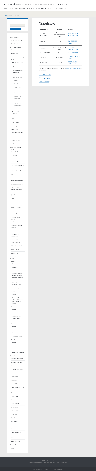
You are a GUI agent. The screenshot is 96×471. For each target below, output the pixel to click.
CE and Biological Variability (17, 246)
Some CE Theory (15, 249)
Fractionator (14, 380)
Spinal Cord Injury (16, 288)
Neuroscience (14, 267)
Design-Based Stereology (16, 40)
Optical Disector (17, 83)
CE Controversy (14, 253)
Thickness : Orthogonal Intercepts (17, 112)
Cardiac (12, 261)
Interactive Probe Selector (16, 213)
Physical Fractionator (15, 418)
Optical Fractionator (15, 403)
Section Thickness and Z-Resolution (16, 226)
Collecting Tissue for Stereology (15, 218)
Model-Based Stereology (16, 43)
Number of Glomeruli (17, 336)
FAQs (13, 221)
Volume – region (14, 129)
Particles (13, 137)
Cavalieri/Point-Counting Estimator (17, 133)
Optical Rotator (14, 407)
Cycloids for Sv (14, 376)
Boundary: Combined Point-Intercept (17, 117)
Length (12, 109)
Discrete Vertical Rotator (16, 373)
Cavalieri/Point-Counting (16, 362)
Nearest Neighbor (15, 152)
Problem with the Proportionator (15, 235)
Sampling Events (15, 53)
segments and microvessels (73, 68)
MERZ (70, 58)
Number (13, 59)
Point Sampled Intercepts (16, 425)
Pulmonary (13, 306)
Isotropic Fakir (14, 383)
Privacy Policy (58, 469)
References (40, 8)
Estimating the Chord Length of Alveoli (17, 166)
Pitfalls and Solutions (14, 211)
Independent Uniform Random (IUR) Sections (16, 188)
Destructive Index (16, 313)
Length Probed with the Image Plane (17, 388)
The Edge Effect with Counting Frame (17, 98)
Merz (12, 392)
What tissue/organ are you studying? (16, 257)
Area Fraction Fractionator (17, 358)
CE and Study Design (15, 242)
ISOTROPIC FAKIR (73, 56)
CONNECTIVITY (73, 53)
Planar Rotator (14, 421)
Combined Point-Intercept (17, 369)
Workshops (31, 8)
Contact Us (62, 8)
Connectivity (14, 155)
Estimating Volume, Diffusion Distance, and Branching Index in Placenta (17, 300)
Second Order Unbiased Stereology (15, 148)
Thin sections (44, 78)
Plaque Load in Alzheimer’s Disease (16, 283)
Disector (16, 80)
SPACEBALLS (72, 40)
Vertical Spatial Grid (15, 441)
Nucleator (13, 400)
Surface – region (14, 126)
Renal (12, 330)
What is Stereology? (14, 37)
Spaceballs (13, 428)
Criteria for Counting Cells (17, 91)
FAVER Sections (15, 202)
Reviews (14, 263)
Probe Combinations (14, 159)
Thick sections (45, 74)
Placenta (13, 291)
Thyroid (13, 340)
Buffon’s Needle (15, 122)
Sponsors (48, 8)
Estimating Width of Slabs (17, 170)
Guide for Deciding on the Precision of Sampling (17, 206)
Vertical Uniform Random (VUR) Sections (16, 194)
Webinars (22, 8)
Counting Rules (17, 87)
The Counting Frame (17, 77)
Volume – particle (16, 144)
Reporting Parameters (16, 230)
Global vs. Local (14, 50)
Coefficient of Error (14, 239)
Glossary (12, 448)
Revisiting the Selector (16, 161)
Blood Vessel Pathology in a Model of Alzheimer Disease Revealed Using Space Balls (17, 276)
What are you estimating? (15, 47)
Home (6, 15)
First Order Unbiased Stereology (17, 57)
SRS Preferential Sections (17, 184)
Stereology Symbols (14, 444)
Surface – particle (16, 140)
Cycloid (12, 198)
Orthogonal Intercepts (16, 410)
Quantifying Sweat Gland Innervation (16, 323)
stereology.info (10, 4)
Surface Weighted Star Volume (16, 433)
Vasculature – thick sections (18, 348)
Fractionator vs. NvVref (16, 177)
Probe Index (14, 8)
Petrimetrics (14, 414)
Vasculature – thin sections (18, 352)
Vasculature (13, 346)
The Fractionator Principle (17, 180)
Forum (55, 8)
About (6, 8)
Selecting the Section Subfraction (17, 65)
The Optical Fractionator (17, 62)
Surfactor (13, 437)
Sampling (12, 174)
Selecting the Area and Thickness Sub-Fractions (18, 72)
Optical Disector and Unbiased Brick (18, 104)
